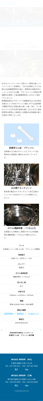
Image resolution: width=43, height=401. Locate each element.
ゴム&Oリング (33, 314)
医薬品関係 (8, 314)
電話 (16, 369)
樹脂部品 (20, 314)
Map (26, 369)
